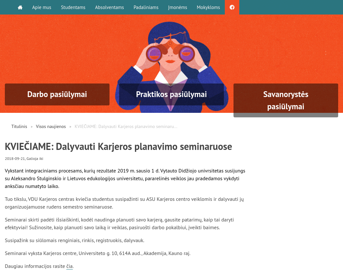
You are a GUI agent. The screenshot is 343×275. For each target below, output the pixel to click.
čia (69, 266)
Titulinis (19, 126)
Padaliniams (146, 7)
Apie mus (41, 7)
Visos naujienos (51, 126)
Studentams (73, 7)
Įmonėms (177, 7)
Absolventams (109, 7)
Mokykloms (208, 7)
